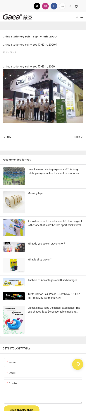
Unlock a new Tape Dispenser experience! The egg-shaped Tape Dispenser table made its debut (54, 310)
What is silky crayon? (39, 259)
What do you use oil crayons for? (46, 243)
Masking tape (35, 193)
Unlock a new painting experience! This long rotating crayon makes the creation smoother (53, 171)
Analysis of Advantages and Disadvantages (52, 280)
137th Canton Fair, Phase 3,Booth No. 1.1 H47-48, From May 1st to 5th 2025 (54, 296)
